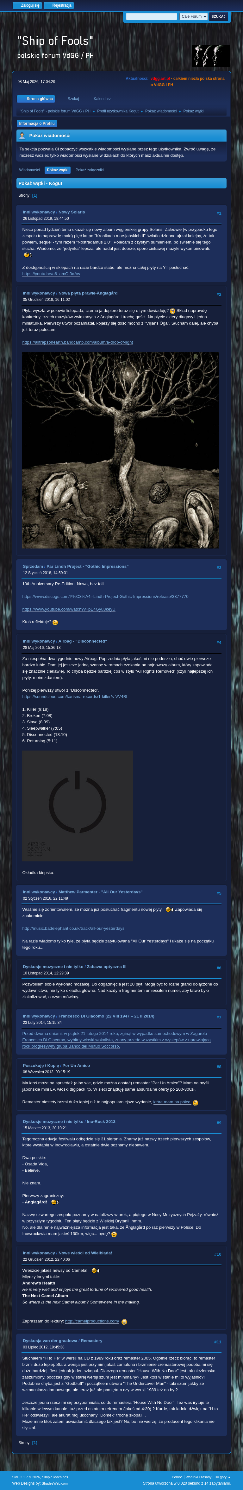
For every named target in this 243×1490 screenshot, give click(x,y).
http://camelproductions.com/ (92, 1321)
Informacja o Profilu (37, 123)
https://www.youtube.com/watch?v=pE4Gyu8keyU (68, 609)
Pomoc (177, 1477)
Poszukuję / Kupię (41, 1065)
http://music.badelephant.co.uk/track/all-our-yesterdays (73, 928)
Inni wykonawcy (39, 212)
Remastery (91, 1340)
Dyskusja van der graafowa (50, 1340)
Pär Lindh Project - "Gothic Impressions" (87, 566)
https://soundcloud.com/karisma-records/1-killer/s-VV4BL (75, 696)
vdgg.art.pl (160, 78)
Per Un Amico (76, 1065)
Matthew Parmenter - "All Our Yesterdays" (101, 892)
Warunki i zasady (199, 1477)
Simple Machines (55, 1477)
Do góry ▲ (223, 1477)
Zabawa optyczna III (107, 966)
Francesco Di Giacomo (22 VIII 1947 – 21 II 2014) (106, 1016)
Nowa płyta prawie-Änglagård (88, 293)
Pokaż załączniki (90, 170)
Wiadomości (29, 170)
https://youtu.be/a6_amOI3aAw (51, 273)
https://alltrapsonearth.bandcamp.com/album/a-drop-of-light (77, 342)
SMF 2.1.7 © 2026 (26, 1477)
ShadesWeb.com (55, 1483)
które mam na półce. (172, 1102)
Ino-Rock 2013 (101, 1121)
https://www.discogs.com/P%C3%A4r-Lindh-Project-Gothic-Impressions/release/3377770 (105, 596)
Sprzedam (33, 566)
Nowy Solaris (72, 212)
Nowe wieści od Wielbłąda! (85, 1253)
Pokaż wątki (57, 170)
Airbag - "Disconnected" (83, 641)
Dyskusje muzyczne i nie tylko (53, 966)
